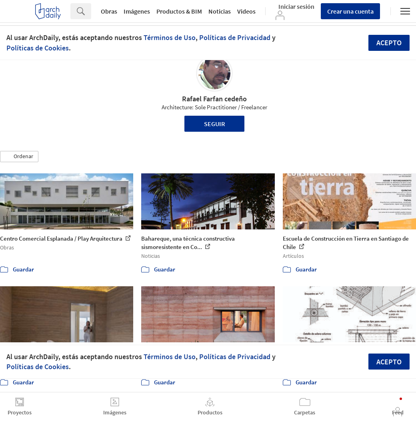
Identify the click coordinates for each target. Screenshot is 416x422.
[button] (19, 156)
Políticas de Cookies (37, 47)
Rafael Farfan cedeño (214, 98)
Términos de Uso (170, 37)
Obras (109, 11)
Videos (246, 11)
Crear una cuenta (350, 11)
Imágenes (137, 11)
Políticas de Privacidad (234, 37)
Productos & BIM (179, 11)
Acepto (389, 42)
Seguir (214, 124)
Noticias (219, 11)
